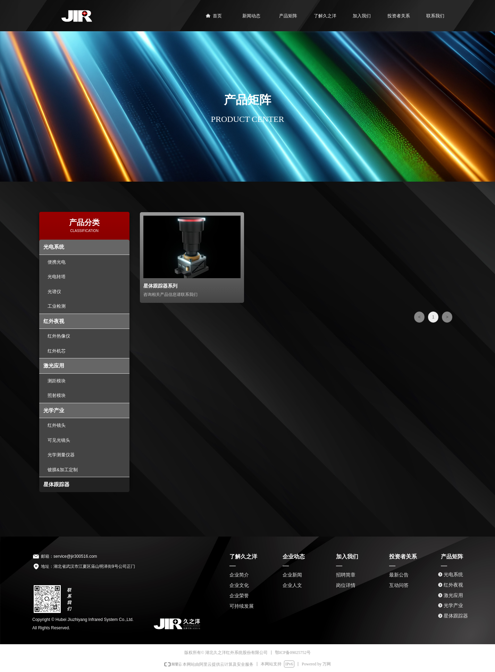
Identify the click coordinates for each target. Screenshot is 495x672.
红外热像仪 (59, 336)
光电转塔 (57, 276)
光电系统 (53, 247)
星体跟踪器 (56, 484)
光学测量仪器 (61, 454)
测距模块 (57, 380)
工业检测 (57, 306)
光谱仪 (54, 291)
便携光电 (57, 262)
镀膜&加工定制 (63, 469)
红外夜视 (53, 321)
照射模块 (57, 395)
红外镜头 (57, 425)
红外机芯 (57, 351)
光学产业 (53, 410)
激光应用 (53, 365)
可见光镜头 (59, 440)
